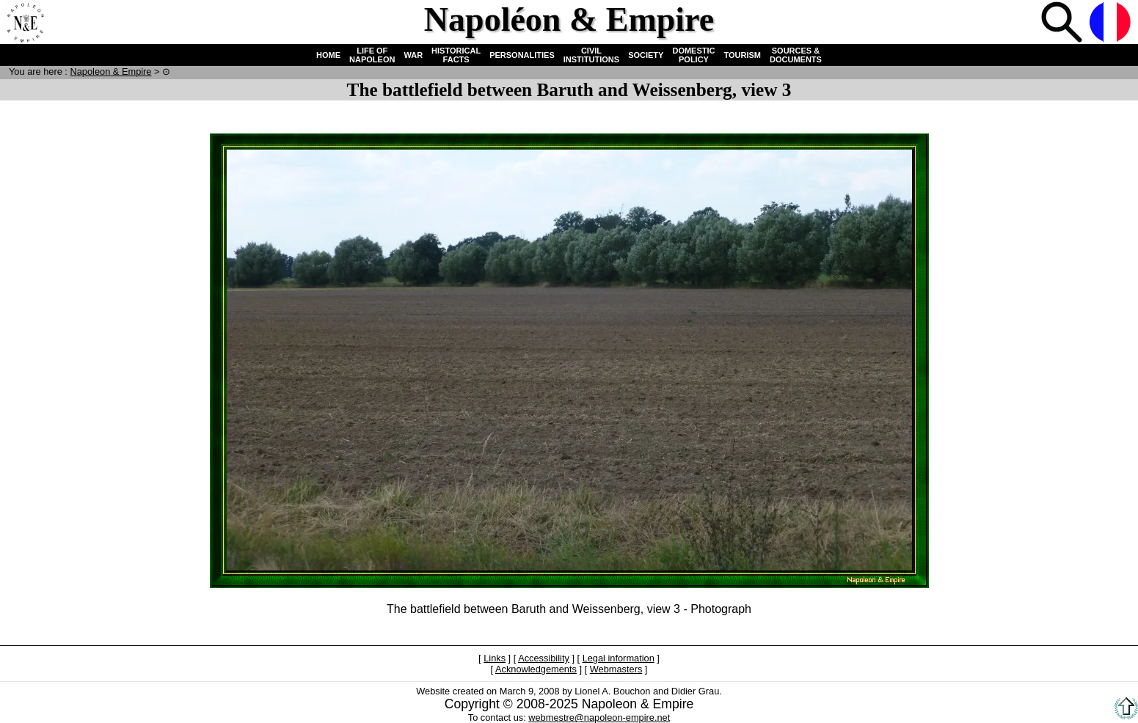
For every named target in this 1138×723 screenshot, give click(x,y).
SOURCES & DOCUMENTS (796, 55)
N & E (110, 71)
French (1112, 23)
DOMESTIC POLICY (693, 55)
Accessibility (543, 658)
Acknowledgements (536, 669)
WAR (413, 55)
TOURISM (743, 55)
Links (495, 658)
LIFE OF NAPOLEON (372, 55)
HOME (328, 55)
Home (25, 23)
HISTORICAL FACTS (456, 55)
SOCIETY (645, 55)
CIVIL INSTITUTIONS (591, 55)
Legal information (618, 658)
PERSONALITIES (522, 55)
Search (1063, 23)
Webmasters (616, 669)
